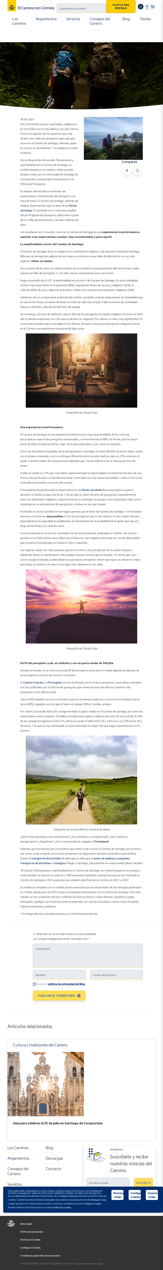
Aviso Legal (26, 1223)
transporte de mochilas (46, 858)
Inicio (16, 35)
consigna (59, 863)
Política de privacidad (31, 1231)
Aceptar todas (153, 1195)
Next (154, 1090)
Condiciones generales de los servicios (40, 1255)
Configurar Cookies (30, 1247)
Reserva (121, 6)
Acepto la (61, 983)
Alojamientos (46, 19)
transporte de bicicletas (35, 863)
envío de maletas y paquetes (111, 858)
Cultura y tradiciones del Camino (50, 35)
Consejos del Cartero (100, 21)
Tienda (145, 19)
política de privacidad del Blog (66, 984)
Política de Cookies (30, 1239)
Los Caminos (19, 21)
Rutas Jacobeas (92, 490)
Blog (126, 19)
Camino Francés (33, 682)
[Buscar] (81, 8)
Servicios (73, 19)
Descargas (54, 1158)
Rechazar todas (118, 1195)
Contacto (53, 1169)
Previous (8, 1090)
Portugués (55, 682)
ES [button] (147, 6)
